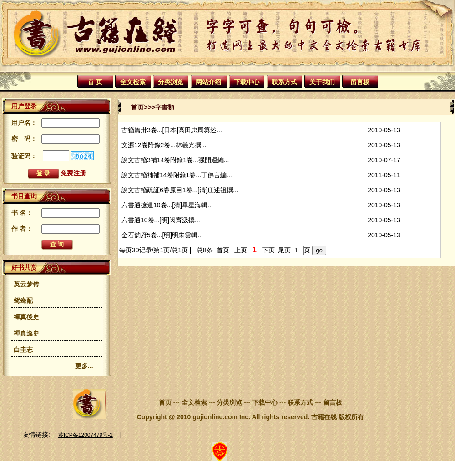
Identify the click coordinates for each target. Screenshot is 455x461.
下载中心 (246, 81)
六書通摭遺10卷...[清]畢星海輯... (167, 205)
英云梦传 (26, 284)
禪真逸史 (26, 333)
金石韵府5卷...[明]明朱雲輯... (162, 235)
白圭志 (23, 349)
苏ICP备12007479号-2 (85, 435)
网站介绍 (208, 81)
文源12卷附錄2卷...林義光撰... (164, 145)
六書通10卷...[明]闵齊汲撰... (160, 220)
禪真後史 (26, 317)
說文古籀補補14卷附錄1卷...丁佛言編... (176, 175)
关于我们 (322, 81)
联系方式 (284, 81)
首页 (137, 107)
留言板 (359, 81)
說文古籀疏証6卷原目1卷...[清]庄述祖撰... (179, 190)
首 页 (95, 81)
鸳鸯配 (23, 300)
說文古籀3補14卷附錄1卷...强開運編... (175, 160)
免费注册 (73, 173)
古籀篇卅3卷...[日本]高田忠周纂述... (171, 130)
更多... (84, 366)
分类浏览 (170, 81)
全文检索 (133, 81)
